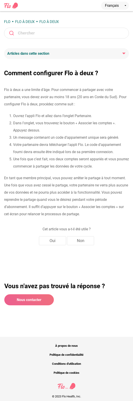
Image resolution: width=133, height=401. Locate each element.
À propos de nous (66, 345)
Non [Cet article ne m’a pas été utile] (80, 240)
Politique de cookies (67, 372)
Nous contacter (29, 300)
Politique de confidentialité (67, 354)
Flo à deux (25, 22)
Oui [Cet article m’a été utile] (52, 240)
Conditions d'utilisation (66, 363)
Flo (7, 22)
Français (115, 5)
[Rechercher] (66, 33)
